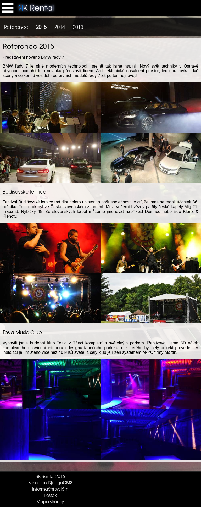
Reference (16, 27)
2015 (41, 27)
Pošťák (50, 495)
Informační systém (50, 489)
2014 (59, 27)
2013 (78, 27)
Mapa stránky (50, 501)
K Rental (36, 7)
